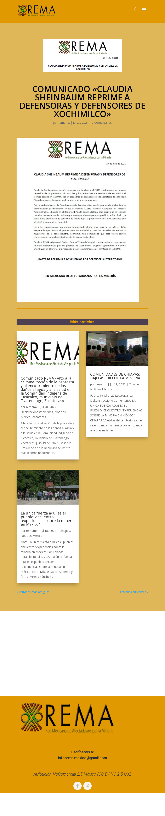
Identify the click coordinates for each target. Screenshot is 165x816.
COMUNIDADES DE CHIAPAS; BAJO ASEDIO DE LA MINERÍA (115, 376)
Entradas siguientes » (134, 592)
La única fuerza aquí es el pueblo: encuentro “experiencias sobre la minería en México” (48, 519)
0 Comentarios (102, 123)
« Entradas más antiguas (33, 592)
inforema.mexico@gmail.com (82, 758)
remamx (64, 123)
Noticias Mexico (31, 536)
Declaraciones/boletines (37, 412)
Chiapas (64, 531)
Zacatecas (39, 417)
